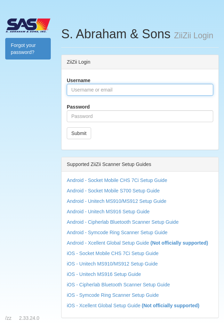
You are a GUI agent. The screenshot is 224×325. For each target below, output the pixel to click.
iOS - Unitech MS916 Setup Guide (104, 274)
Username (78, 80)
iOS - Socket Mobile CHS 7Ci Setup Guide (113, 253)
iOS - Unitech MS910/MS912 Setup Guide (112, 264)
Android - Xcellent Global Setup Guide (137, 243)
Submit (79, 133)
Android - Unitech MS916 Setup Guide (108, 211)
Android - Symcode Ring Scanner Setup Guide (117, 232)
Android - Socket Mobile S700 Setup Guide (113, 190)
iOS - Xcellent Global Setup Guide (133, 305)
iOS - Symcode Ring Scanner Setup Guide (113, 295)
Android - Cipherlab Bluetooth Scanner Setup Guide (122, 222)
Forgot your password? (23, 48)
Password (78, 107)
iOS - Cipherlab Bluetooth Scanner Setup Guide (118, 284)
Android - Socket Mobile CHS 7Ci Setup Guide (117, 180)
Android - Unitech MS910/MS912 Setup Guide (116, 201)
